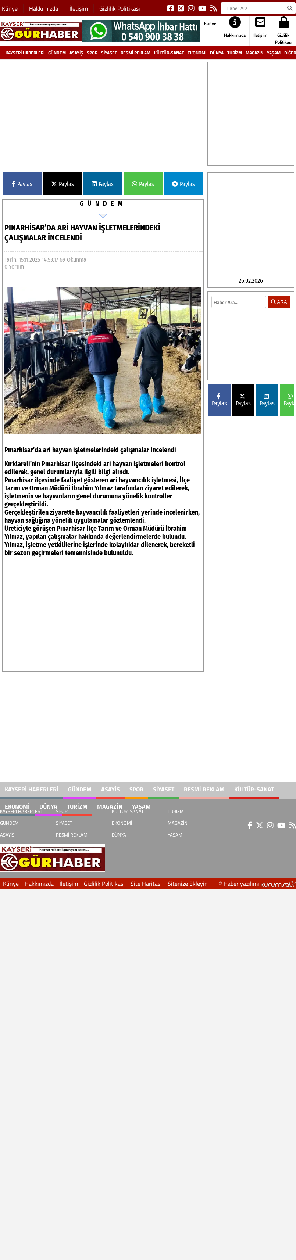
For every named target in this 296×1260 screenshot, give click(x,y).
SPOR (92, 52)
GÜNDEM (57, 52)
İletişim (78, 8)
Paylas (22, 183)
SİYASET (109, 52)
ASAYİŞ (76, 52)
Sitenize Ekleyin (188, 883)
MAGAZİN (254, 52)
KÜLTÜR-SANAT (169, 52)
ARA (279, 302)
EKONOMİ (197, 52)
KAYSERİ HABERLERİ (25, 52)
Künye (10, 8)
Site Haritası (146, 883)
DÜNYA (217, 52)
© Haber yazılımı (257, 883)
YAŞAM (274, 52)
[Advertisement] (124, 113)
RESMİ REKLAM (135, 52)
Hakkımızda (43, 8)
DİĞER (290, 52)
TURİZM (234, 52)
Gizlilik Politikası (119, 8)
